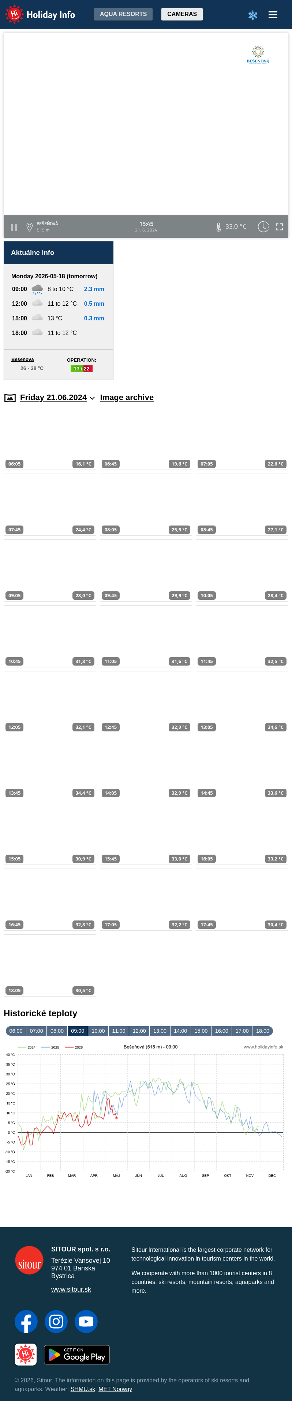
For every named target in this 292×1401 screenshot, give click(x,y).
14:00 (180, 1031)
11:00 (119, 1031)
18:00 (262, 1031)
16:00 (221, 1031)
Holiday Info (33, 9)
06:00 (16, 1031)
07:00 (36, 1031)
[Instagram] (56, 1322)
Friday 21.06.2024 (57, 397)
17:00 (242, 1031)
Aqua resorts (123, 14)
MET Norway (115, 1389)
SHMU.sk (83, 1389)
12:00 (139, 1031)
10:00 (98, 1031)
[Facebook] (26, 1322)
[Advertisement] (204, 310)
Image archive (127, 397)
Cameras (182, 14)
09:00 (77, 1031)
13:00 (159, 1031)
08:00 (57, 1031)
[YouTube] (86, 1322)
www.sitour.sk (71, 1289)
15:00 (200, 1031)
